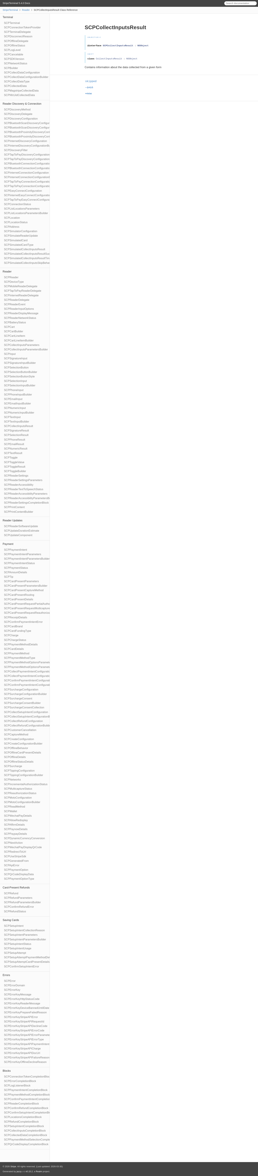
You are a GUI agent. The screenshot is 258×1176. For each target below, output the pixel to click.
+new (90, 93)
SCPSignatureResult (16, 430)
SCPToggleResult (14, 466)
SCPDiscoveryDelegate (18, 114)
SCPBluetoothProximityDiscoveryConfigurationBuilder (36, 136)
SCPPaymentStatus (16, 567)
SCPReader (11, 277)
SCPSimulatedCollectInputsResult (24, 249)
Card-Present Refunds (16, 887)
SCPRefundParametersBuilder (22, 902)
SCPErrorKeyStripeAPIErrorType (24, 1039)
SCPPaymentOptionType (19, 878)
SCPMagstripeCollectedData (21, 90)
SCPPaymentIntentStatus (19, 563)
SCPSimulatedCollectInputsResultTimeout (29, 258)
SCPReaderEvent (14, 304)
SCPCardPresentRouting (19, 594)
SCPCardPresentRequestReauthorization (29, 612)
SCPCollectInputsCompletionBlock (25, 1130)
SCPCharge (11, 635)
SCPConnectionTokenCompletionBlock (27, 1076)
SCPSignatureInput (15, 358)
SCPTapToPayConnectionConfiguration (27, 181)
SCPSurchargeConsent (18, 698)
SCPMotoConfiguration (18, 797)
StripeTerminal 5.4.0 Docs (16, 3)
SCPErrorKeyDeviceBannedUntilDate (26, 1008)
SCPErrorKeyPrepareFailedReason (25, 1012)
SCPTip (8, 576)
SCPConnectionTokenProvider (22, 27)
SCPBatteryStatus (15, 322)
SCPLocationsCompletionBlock (23, 1117)
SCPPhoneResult (14, 439)
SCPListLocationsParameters (22, 208)
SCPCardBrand (13, 626)
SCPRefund (11, 893)
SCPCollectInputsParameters (21, 345)
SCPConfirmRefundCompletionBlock (26, 1108)
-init (90, 87)
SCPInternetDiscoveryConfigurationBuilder (29, 145)
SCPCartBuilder (13, 331)
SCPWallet (10, 811)
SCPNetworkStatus (15, 63)
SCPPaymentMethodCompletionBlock (27, 1094)
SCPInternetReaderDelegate (21, 295)
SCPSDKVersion (14, 59)
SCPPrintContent (14, 507)
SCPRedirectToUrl (15, 851)
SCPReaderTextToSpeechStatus (23, 489)
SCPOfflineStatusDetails (19, 761)
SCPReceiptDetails (15, 617)
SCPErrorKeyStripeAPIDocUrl (22, 1053)
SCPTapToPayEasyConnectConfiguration (29, 199)
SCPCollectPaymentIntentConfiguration (28, 671)
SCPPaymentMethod (16, 653)
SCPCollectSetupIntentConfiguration (26, 712)
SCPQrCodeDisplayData (19, 874)
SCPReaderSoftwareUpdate (21, 526)
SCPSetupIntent (14, 925)
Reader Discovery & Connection (22, 103)
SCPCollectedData (15, 86)
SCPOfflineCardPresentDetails (22, 752)
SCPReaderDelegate (16, 299)
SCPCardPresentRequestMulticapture (27, 608)
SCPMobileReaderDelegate (20, 286)
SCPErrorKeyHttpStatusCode (22, 999)
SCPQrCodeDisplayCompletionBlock (26, 1144)
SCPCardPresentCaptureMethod (23, 590)
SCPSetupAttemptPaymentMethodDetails (29, 957)
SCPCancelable (13, 54)
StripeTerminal (10, 10)
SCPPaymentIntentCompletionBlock (25, 1090)
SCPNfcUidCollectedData (19, 95)
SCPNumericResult (15, 448)
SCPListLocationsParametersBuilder (26, 213)
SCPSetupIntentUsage (17, 948)
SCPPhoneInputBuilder (18, 394)
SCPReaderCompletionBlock (21, 1103)
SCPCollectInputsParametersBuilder (26, 349)
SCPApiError (11, 865)
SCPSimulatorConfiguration (20, 231)
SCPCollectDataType (17, 81)
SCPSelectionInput (15, 381)
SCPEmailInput (13, 399)
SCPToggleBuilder (15, 471)
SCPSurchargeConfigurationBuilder (25, 694)
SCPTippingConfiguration (19, 770)
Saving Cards (11, 920)
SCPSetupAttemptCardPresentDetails (27, 961)
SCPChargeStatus (15, 640)
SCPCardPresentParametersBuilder (25, 585)
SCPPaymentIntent (15, 549)
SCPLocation (12, 217)
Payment (8, 544)
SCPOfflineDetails (15, 757)
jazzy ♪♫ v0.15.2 (25, 1171)
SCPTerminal (12, 23)
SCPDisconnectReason (18, 36)
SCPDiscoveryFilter (16, 150)
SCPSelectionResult (16, 435)
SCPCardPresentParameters (21, 581)
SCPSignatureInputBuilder (20, 362)
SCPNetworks (12, 779)
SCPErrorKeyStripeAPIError (21, 1017)
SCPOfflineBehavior (16, 748)
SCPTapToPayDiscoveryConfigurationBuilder (31, 159)
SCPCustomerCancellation (20, 730)
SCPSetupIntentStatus (17, 944)
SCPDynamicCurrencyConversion (24, 838)
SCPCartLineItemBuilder (19, 340)
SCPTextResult (13, 453)
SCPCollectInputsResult (18, 426)
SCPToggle (11, 457)
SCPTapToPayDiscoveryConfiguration (27, 154)
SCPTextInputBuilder (16, 421)
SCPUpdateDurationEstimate (21, 530)
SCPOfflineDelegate (16, 41)
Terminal (8, 17)
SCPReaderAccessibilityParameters (25, 493)
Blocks (7, 1070)
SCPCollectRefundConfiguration (23, 721)
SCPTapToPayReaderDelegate (22, 290)
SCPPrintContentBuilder (18, 511)
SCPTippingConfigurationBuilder (23, 775)
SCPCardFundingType (17, 630)
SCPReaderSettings (16, 475)
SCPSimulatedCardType (18, 244)
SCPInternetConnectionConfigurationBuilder (30, 177)
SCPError (10, 981)
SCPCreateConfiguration (19, 739)
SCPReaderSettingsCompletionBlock (26, 502)
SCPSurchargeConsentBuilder (22, 703)
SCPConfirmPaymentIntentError (23, 622)
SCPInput (10, 354)
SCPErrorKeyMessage (17, 994)
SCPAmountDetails (15, 572)
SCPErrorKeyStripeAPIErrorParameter (27, 1035)
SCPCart (9, 327)
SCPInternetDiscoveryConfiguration (25, 141)
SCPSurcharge (13, 766)
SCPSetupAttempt (15, 952)
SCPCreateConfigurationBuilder (23, 743)
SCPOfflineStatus (14, 45)
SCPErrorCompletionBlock (20, 1081)
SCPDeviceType (14, 281)
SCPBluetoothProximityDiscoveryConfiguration (32, 132)
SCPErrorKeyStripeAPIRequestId (24, 1021)
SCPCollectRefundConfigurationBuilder (27, 725)
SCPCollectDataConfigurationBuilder (26, 77)
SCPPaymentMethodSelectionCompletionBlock (32, 1139)
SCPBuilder (11, 68)
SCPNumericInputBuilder (19, 412)
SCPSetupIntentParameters (21, 934)
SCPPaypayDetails (15, 833)
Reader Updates (12, 520)
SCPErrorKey (12, 989)
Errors (6, 975)
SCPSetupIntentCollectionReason (24, 930)
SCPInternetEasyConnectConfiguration (27, 195)
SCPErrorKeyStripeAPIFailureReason (26, 1057)
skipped (92, 81)
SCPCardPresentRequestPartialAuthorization (31, 603)
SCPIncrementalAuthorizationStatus (25, 784)
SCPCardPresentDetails (18, 599)
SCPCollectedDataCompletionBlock (25, 1135)
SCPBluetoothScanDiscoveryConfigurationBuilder (34, 127)
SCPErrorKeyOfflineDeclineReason (25, 1062)
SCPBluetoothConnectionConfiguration (27, 163)
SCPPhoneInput (13, 390)
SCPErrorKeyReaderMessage (22, 1003)
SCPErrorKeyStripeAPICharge (22, 1048)
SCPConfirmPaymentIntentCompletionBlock (30, 1099)
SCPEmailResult (14, 444)
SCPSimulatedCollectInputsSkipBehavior (28, 262)
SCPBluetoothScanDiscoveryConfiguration (29, 123)
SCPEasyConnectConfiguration (23, 190)
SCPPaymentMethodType (19, 657)
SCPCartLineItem (14, 335)
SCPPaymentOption (16, 869)
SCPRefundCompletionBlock (21, 1121)
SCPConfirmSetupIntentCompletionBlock (28, 1112)
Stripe (13, 1166)
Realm (39, 1171)
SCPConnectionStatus (17, 204)
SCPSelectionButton (16, 367)
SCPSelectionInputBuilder (19, 385)
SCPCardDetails (14, 649)
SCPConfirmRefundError (19, 906)
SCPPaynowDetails (16, 829)
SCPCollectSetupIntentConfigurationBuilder (30, 716)
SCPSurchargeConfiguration (21, 689)
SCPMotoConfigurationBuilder (22, 802)
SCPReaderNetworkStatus (20, 318)
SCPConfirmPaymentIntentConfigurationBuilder (32, 685)
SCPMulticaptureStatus (18, 788)
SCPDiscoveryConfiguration (21, 118)
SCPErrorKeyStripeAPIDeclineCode (25, 1026)
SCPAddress (11, 226)
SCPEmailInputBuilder (17, 403)
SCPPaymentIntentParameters (22, 554)
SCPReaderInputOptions (19, 308)
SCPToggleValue (14, 462)
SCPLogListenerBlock (17, 1085)
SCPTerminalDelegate (17, 32)
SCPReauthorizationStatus (20, 793)
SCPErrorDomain (14, 985)
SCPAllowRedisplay (16, 820)
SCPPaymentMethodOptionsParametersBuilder (32, 667)
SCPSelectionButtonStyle (19, 376)
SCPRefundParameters (18, 897)
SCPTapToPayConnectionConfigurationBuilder (32, 186)
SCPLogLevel (12, 50)
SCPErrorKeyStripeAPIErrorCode (24, 1030)
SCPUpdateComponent (18, 535)
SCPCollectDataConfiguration (22, 72)
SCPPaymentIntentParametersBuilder (27, 558)
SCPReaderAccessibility (18, 484)
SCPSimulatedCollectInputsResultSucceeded (31, 253)
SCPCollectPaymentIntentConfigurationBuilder (32, 676)
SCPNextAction (13, 842)
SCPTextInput (12, 417)
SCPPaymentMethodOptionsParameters (28, 662)
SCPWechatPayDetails (18, 815)
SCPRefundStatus (15, 911)
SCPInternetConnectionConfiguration (26, 172)
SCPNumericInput (15, 408)
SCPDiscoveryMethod (17, 109)
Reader (26, 10)
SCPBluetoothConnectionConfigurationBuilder (32, 168)
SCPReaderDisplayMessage (21, 313)
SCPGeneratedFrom (16, 860)
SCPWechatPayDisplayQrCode (23, 847)
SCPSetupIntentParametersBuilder (25, 939)
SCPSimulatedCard (16, 240)
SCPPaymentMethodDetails (21, 644)
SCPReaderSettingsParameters (23, 480)
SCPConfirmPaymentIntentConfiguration (28, 680)
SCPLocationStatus (16, 222)
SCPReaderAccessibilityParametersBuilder (30, 498)
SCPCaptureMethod (16, 734)
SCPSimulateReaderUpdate (21, 235)
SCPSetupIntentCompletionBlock (24, 1126)
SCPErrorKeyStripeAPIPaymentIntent (26, 1044)
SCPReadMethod (14, 806)
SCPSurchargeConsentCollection (24, 707)
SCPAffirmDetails (14, 824)
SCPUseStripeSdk (15, 856)
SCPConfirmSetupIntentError (21, 966)
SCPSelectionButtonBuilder (20, 372)
